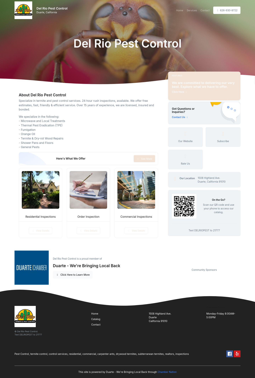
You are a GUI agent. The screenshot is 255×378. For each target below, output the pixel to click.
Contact (205, 10)
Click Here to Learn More (73, 274)
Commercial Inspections (136, 216)
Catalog (95, 319)
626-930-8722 (226, 10)
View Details (40, 230)
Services (192, 10)
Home (179, 10)
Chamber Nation (167, 371)
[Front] (24, 10)
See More (144, 158)
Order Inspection (88, 216)
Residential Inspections (41, 216)
